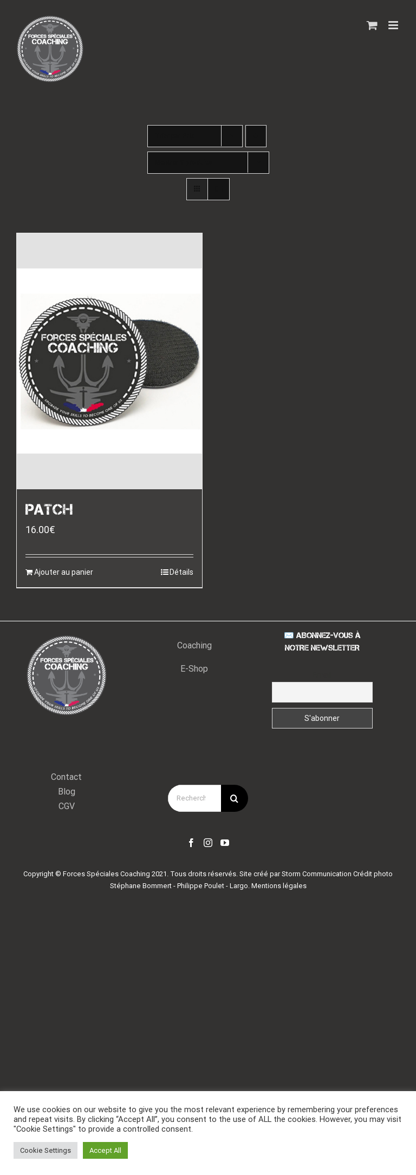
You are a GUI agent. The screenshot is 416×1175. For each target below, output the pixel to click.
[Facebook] (191, 842)
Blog (66, 791)
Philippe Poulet (200, 886)
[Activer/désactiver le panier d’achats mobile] (372, 25)
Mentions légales (279, 886)
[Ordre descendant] (255, 136)
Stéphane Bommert (141, 886)
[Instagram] (208, 842)
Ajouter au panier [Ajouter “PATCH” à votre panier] (63, 572)
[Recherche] (234, 798)
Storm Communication (317, 874)
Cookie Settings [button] (45, 1150)
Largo (239, 886)
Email (322, 675)
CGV (66, 806)
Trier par (174, 136)
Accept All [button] (105, 1150)
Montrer (183, 162)
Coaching (194, 645)
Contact (66, 777)
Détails (181, 572)
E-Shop (194, 669)
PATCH (49, 509)
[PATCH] (109, 361)
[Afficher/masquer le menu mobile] (394, 25)
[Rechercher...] (194, 798)
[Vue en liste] (218, 189)
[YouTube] (224, 842)
